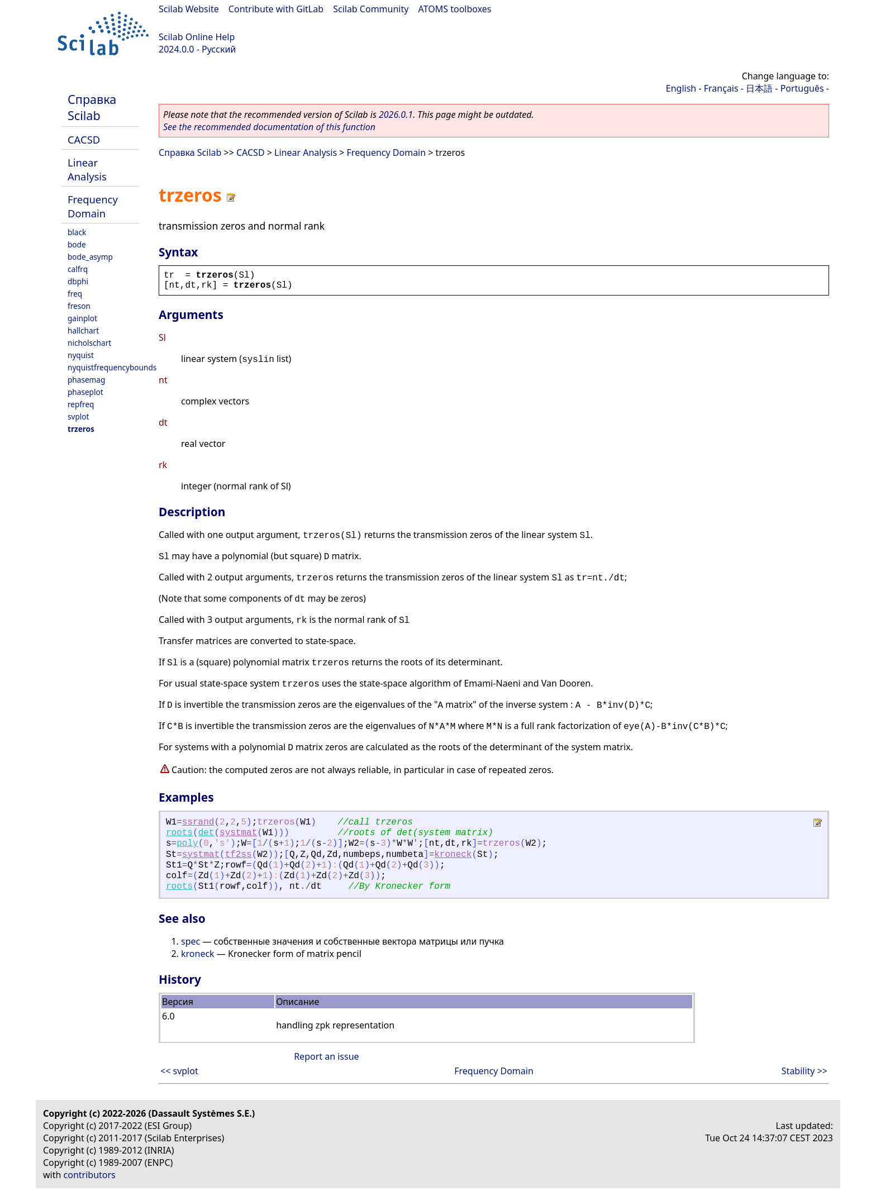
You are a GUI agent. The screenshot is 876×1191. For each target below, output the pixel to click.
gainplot (82, 318)
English (681, 88)
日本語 (759, 88)
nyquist (81, 355)
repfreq (81, 404)
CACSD (84, 139)
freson (79, 306)
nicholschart (89, 342)
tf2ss (238, 855)
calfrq (78, 269)
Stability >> (804, 1071)
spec (190, 941)
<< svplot (179, 1071)
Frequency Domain (93, 206)
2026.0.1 (396, 114)
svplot (78, 416)
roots (179, 833)
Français (721, 88)
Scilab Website (189, 9)
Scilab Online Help (197, 37)
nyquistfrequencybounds (112, 367)
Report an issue (326, 1056)
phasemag (86, 379)
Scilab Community (370, 9)
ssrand (198, 822)
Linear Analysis (87, 169)
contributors (90, 1175)
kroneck (453, 855)
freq (75, 293)
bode (77, 244)
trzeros (81, 428)
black (77, 232)
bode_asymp (90, 256)
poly (187, 844)
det (206, 833)
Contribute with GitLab (275, 9)
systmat (238, 833)
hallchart (83, 330)
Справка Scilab (92, 107)
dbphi (78, 281)
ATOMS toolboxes (455, 9)
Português (802, 88)
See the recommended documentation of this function (269, 127)
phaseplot (85, 392)
